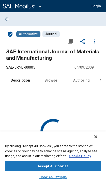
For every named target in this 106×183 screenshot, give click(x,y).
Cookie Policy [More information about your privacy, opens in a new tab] (80, 156)
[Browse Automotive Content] (28, 34)
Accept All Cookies (53, 166)
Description (20, 80)
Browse (50, 80)
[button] (96, 6)
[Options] (95, 41)
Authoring (81, 80)
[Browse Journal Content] (51, 34)
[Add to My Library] (70, 41)
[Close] (99, 140)
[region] (53, 159)
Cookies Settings (53, 177)
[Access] (10, 34)
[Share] (83, 41)
